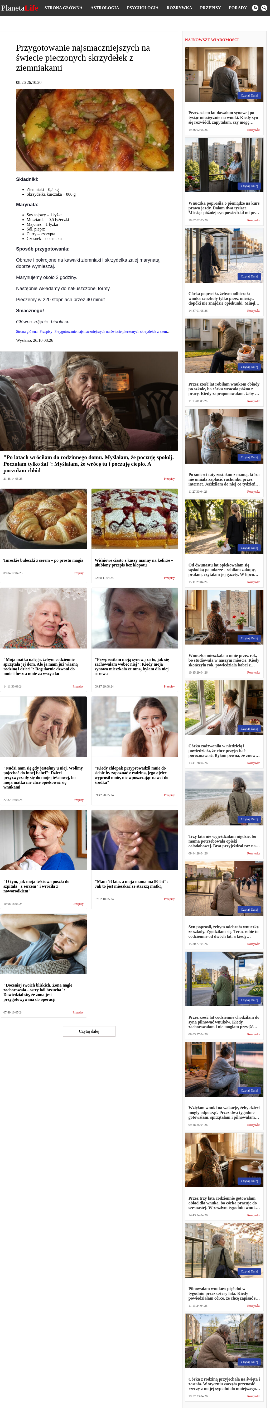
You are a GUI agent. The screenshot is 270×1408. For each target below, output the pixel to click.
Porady (238, 8)
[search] (264, 8)
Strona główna (64, 8)
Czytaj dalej (89, 1031)
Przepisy (210, 8)
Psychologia (143, 8)
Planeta (19, 8)
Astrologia (104, 8)
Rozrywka (179, 8)
